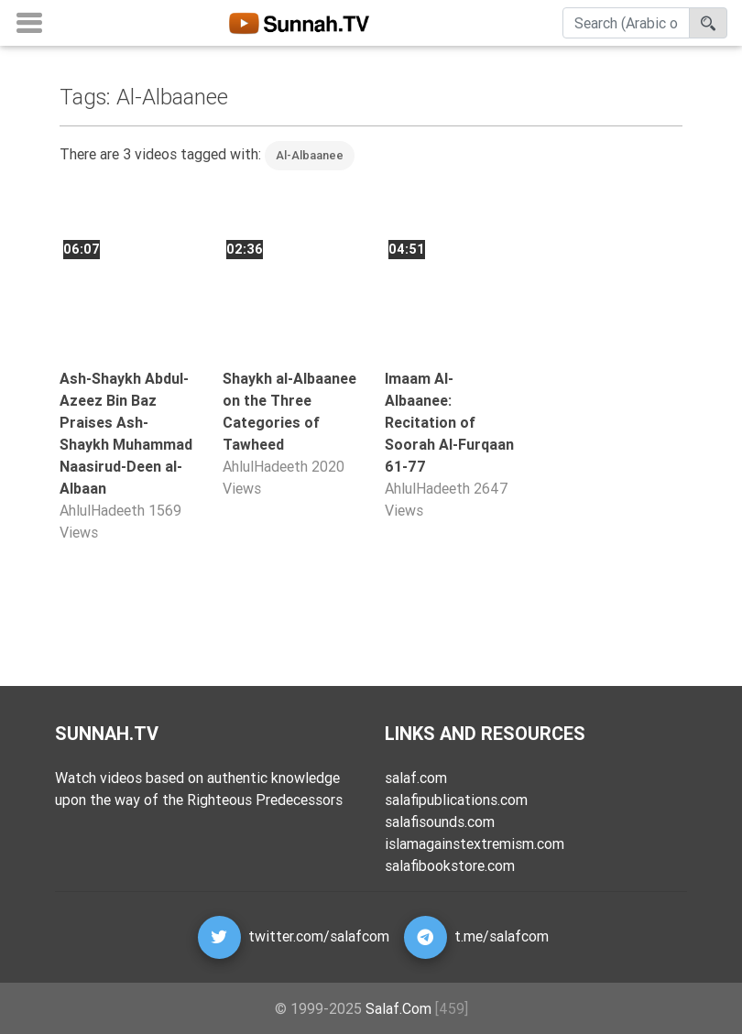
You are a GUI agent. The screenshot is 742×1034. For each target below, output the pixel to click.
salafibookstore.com (450, 865)
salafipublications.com (456, 799)
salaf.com (416, 777)
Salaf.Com (398, 1008)
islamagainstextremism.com (474, 843)
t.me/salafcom (501, 936)
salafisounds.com (440, 821)
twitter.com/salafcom (318, 936)
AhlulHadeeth (102, 510)
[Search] (626, 26)
